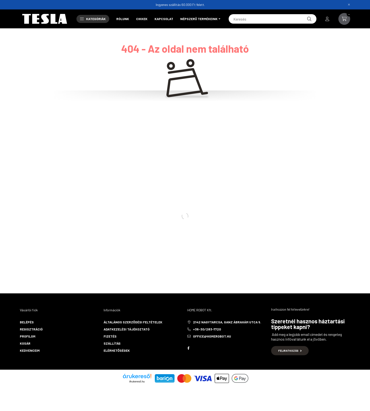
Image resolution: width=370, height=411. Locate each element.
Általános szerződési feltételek (133, 322)
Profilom (27, 336)
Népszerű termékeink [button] (199, 19)
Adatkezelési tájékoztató (127, 329)
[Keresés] (272, 19)
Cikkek (141, 19)
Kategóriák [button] (93, 19)
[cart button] (344, 19)
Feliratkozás (290, 350)
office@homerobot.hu (212, 336)
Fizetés (110, 336)
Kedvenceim (30, 350)
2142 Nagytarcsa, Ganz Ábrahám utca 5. (227, 322)
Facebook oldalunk (188, 348)
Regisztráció (31, 329)
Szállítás (112, 343)
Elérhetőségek (117, 350)
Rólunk (122, 19)
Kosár (25, 343)
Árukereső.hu (137, 381)
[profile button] (327, 19)
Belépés (27, 322)
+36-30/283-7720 (207, 329)
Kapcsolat (164, 19)
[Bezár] (349, 4)
